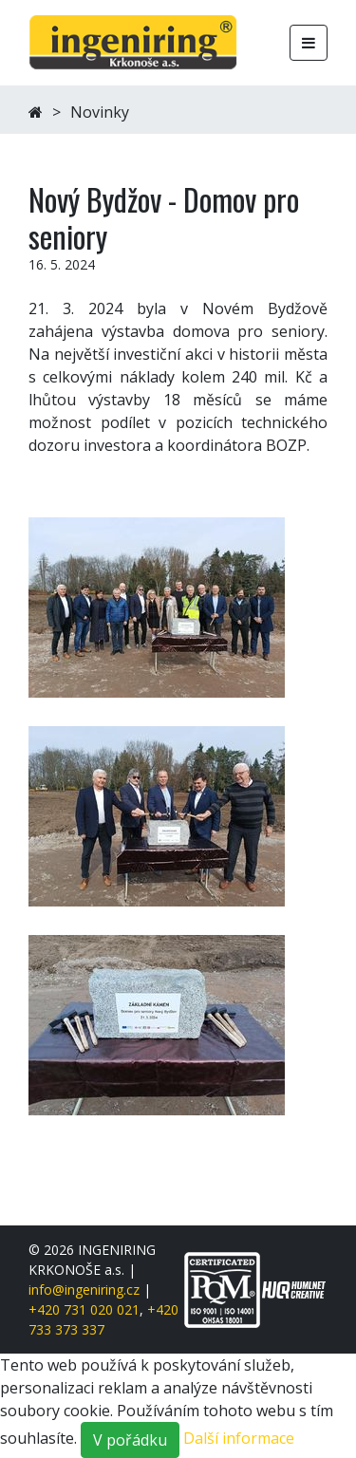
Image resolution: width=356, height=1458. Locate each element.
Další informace (238, 1439)
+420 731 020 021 (84, 1309)
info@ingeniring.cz (84, 1289)
